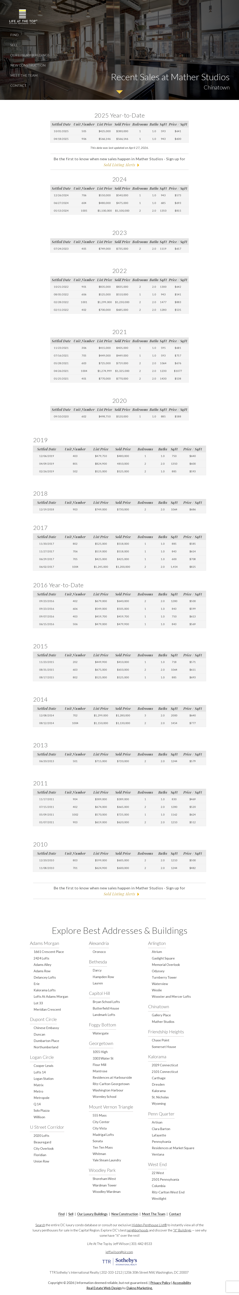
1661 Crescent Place (49, 952)
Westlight (159, 1199)
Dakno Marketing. (139, 1288)
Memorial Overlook (166, 965)
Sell (14, 45)
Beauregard (42, 1142)
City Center (101, 1122)
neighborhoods (137, 1230)
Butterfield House (106, 1008)
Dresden (158, 1084)
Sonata (98, 1141)
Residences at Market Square (173, 1148)
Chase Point (160, 1040)
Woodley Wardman (107, 1192)
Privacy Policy (160, 1283)
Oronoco (99, 952)
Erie (37, 984)
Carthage (159, 1078)
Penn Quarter (161, 1113)
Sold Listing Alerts (119, 164)
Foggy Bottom (102, 1024)
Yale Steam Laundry (107, 1160)
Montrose (100, 1071)
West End (157, 1164)
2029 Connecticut (165, 1065)
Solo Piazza (41, 1110)
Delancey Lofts (45, 977)
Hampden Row (103, 977)
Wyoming (159, 1104)
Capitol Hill (99, 993)
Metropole (41, 1098)
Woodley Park (102, 1170)
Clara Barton (161, 1129)
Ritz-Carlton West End (168, 1192)
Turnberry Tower (164, 977)
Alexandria (99, 943)
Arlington (157, 943)
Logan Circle (42, 1057)
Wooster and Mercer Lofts (171, 996)
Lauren (98, 983)
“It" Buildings (182, 1230)
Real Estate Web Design (104, 1288)
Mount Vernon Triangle (111, 1106)
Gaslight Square (163, 958)
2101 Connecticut (165, 1072)
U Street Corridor (47, 1127)
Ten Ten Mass (103, 1147)
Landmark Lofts (104, 1015)
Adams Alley (42, 965)
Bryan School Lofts (106, 1002)
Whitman (99, 1154)
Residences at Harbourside (112, 1077)
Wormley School (104, 1097)
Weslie (157, 990)
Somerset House (164, 1047)
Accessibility (182, 1283)
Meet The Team (24, 75)
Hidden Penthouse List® (149, 1225)
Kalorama (157, 1056)
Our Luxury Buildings (29, 55)
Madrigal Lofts (103, 1135)
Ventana (158, 1154)
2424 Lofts (41, 958)
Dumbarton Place (46, 1041)
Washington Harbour (108, 1090)
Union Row (41, 1161)
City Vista (100, 1128)
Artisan (157, 1122)
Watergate (101, 1033)
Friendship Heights (166, 1031)
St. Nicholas (160, 1097)
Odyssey (158, 971)
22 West (158, 1173)
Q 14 (37, 1104)
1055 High (100, 1052)
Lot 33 (38, 1003)
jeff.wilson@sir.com (119, 1252)
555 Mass (100, 1115)
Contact (18, 85)
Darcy (97, 970)
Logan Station (44, 1079)
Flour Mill (99, 1065)
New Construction (28, 65)
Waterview (160, 984)
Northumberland (46, 1047)
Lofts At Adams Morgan (51, 996)
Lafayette (159, 1135)
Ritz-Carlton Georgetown (111, 1084)
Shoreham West (104, 1179)
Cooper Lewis (43, 1066)
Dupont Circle (43, 1019)
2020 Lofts (41, 1136)
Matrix (39, 1085)
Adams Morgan (44, 943)
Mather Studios (163, 1022)
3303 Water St (103, 1058)
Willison (39, 1117)
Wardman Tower (105, 1185)
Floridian (40, 1155)
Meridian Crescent (47, 1009)
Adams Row (42, 971)
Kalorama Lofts (45, 990)
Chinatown (158, 1006)
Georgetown (101, 1043)
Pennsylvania (161, 1142)
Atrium (157, 952)
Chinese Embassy (46, 1028)
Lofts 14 (40, 1072)
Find (14, 35)
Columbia (158, 1186)
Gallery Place (161, 1015)
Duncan (39, 1034)
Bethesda (98, 961)
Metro (38, 1091)
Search (40, 1225)
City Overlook (44, 1148)
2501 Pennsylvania (165, 1179)
